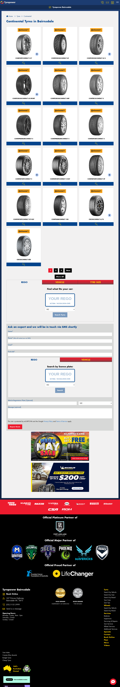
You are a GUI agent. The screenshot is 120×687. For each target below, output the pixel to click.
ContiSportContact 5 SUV (60, 179)
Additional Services (110, 629)
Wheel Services (109, 626)
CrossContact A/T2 (96, 219)
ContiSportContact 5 (23, 179)
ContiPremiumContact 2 (23, 139)
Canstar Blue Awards (10, 655)
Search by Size (109, 595)
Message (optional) (14, 407)
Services (107, 613)
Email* (10, 345)
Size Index (6, 652)
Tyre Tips (107, 603)
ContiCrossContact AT (60, 58)
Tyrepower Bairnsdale (60, 7)
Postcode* (11, 352)
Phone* (19, 338)
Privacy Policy (48, 421)
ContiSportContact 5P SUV (23, 219)
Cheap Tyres (7, 660)
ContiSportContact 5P (96, 179)
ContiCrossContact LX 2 (96, 58)
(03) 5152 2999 (13, 604)
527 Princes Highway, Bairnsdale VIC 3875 (15, 599)
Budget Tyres (7, 658)
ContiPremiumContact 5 (60, 139)
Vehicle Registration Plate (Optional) (20, 400)
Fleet (106, 640)
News (106, 643)
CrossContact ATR (24, 259)
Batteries (107, 616)
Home (9, 16)
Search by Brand (109, 597)
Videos (107, 645)
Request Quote (15, 427)
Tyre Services (108, 624)
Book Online (109, 637)
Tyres (106, 589)
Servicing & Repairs (110, 621)
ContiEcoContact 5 (96, 98)
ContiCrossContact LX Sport (24, 98)
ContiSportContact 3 (96, 139)
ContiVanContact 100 (60, 219)
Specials (107, 632)
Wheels (107, 605)
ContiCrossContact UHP (60, 98)
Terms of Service (61, 421)
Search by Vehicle (110, 592)
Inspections (107, 619)
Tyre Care (107, 600)
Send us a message (13, 609)
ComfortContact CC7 (23, 58)
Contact (107, 634)
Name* (10, 331)
